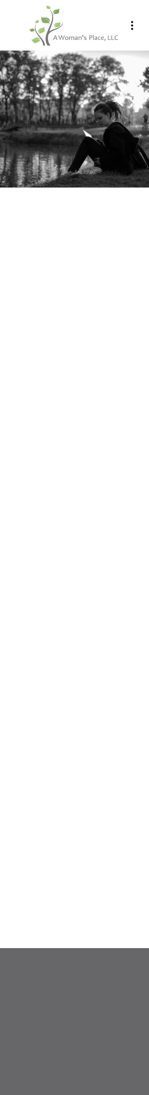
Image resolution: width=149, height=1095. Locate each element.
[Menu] (132, 25)
